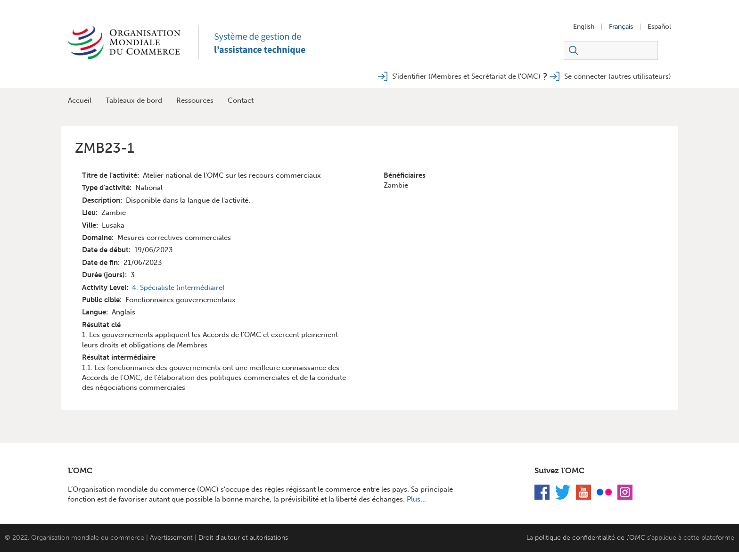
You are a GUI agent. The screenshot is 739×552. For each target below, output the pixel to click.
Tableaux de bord (134, 100)
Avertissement (171, 538)
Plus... (416, 499)
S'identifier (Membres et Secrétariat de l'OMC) (466, 76)
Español (659, 27)
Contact (241, 100)
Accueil (79, 100)
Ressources (194, 100)
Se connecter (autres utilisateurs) (617, 76)
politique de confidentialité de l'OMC (590, 538)
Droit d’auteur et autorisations (243, 538)
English (583, 27)
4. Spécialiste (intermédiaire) (178, 287)
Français (621, 27)
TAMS (270, 42)
